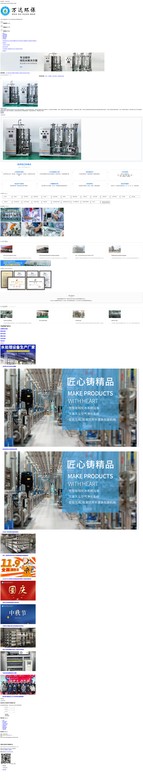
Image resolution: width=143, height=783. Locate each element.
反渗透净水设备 (4, 328)
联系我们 (4, 726)
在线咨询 (2, 111)
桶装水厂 (35, 40)
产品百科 (8, 44)
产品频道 (50, 76)
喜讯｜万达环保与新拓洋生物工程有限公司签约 (84, 255)
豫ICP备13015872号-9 (7, 748)
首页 (46, 76)
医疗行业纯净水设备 (43, 320)
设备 (49, 255)
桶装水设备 (3, 336)
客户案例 (4, 722)
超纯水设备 (3, 331)
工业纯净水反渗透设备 (7, 320)
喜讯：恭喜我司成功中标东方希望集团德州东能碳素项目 (15, 555)
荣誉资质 (9, 48)
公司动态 (4, 44)
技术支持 (21, 48)
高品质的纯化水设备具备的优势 (10, 449)
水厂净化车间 (8, 72)
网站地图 (4, 728)
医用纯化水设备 (61, 76)
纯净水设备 (5, 721)
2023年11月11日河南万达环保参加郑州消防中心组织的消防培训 (17, 579)
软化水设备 (27, 72)
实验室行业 (31, 40)
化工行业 (9, 40)
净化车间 (2, 340)
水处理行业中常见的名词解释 (9, 366)
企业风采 (17, 48)
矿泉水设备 (3, 338)
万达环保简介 (5, 48)
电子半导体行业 (20, 40)
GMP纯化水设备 (22, 72)
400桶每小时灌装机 (15, 72)
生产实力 (13, 48)
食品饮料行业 (5, 40)
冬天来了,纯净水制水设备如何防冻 (10, 532)
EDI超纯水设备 (78, 320)
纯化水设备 (54, 76)
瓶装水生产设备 (114, 320)
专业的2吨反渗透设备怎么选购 (9, 673)
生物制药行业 (26, 40)
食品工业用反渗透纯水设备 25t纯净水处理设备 (13, 649)
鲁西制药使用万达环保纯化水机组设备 (118, 255)
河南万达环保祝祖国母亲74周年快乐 (11, 602)
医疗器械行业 (14, 40)
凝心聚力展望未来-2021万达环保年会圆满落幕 (13, 696)
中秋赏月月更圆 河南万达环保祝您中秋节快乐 (13, 626)
